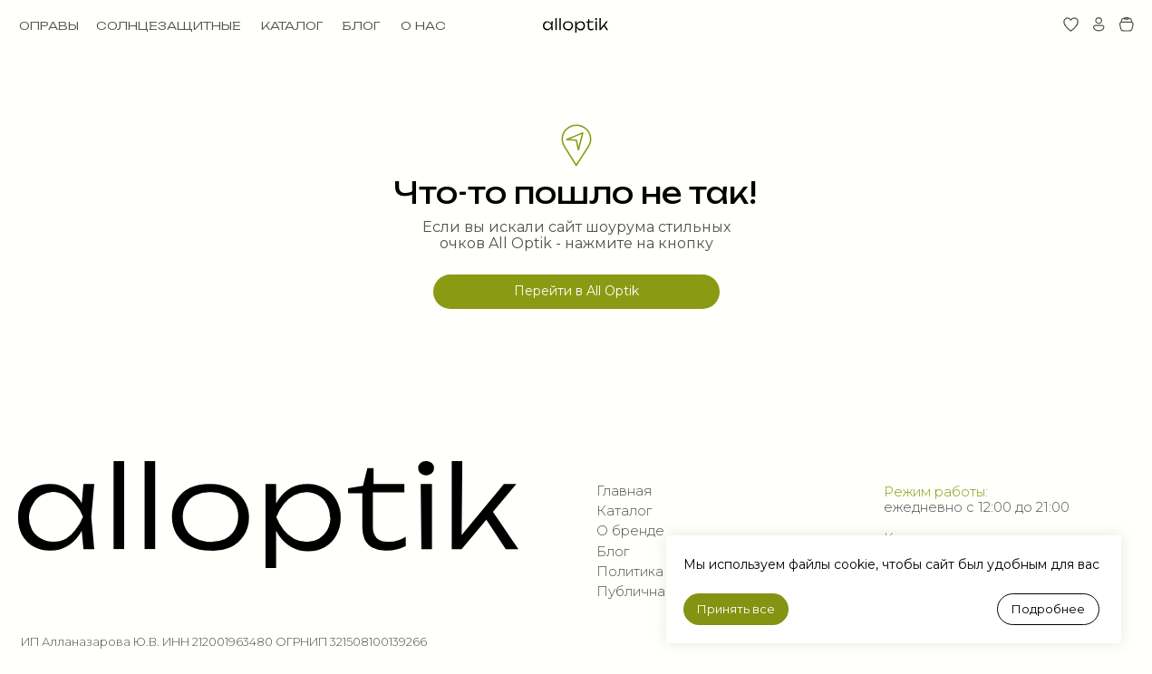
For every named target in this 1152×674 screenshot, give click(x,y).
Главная (624, 491)
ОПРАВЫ (49, 25)
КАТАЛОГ (292, 25)
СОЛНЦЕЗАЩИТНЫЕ (168, 25)
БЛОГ (361, 25)
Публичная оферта (663, 591)
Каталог (624, 511)
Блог (612, 552)
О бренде (630, 531)
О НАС (423, 25)
